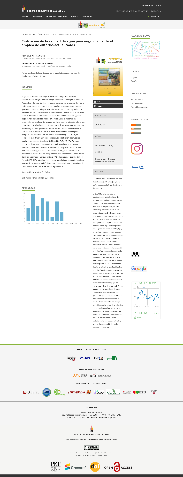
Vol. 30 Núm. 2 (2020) (48, 34)
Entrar (158, 5)
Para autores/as (137, 103)
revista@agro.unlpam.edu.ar (74, 415)
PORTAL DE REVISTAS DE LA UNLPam (46, 11)
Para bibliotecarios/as (139, 107)
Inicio (24, 34)
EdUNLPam (156, 11)
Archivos (37, 17)
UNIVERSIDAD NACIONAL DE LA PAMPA (132, 11)
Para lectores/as (137, 99)
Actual (25, 17)
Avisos (74, 17)
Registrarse (147, 5)
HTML (99, 106)
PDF (98, 102)
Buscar (155, 17)
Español (134, 81)
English (134, 77)
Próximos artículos (56, 17)
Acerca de (87, 17)
